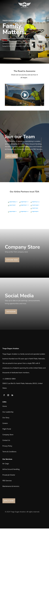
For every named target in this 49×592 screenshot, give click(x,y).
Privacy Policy (7, 509)
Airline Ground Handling (10, 533)
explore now (12, 323)
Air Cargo (5, 527)
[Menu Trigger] (44, 12)
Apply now (9, 564)
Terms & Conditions (9, 515)
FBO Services (7, 544)
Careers (5, 487)
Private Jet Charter (8, 538)
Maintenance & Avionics (10, 550)
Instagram (11, 375)
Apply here (11, 156)
